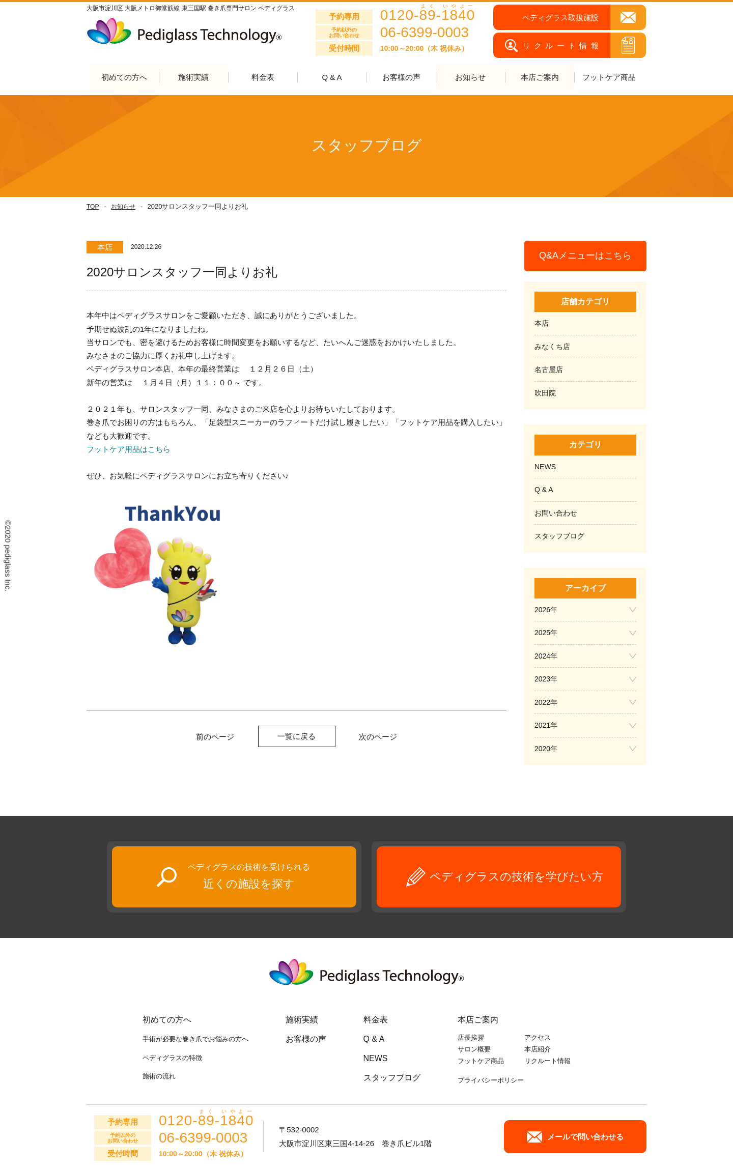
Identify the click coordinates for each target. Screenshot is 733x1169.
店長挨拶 (471, 1038)
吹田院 (545, 393)
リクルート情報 (547, 1061)
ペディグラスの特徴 (172, 1058)
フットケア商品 (609, 77)
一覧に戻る (296, 736)
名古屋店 (548, 370)
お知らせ (123, 206)
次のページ (378, 736)
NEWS (545, 467)
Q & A (332, 77)
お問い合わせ (555, 513)
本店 (541, 324)
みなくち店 (552, 347)
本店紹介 (537, 1049)
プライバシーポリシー (491, 1081)
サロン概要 (474, 1049)
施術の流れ (159, 1076)
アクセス (537, 1038)
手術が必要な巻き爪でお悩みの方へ (195, 1039)
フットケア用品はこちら (129, 449)
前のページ (215, 736)
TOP (93, 206)
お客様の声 (401, 77)
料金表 (262, 77)
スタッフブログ (559, 536)
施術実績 (302, 1020)
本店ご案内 (478, 1020)
